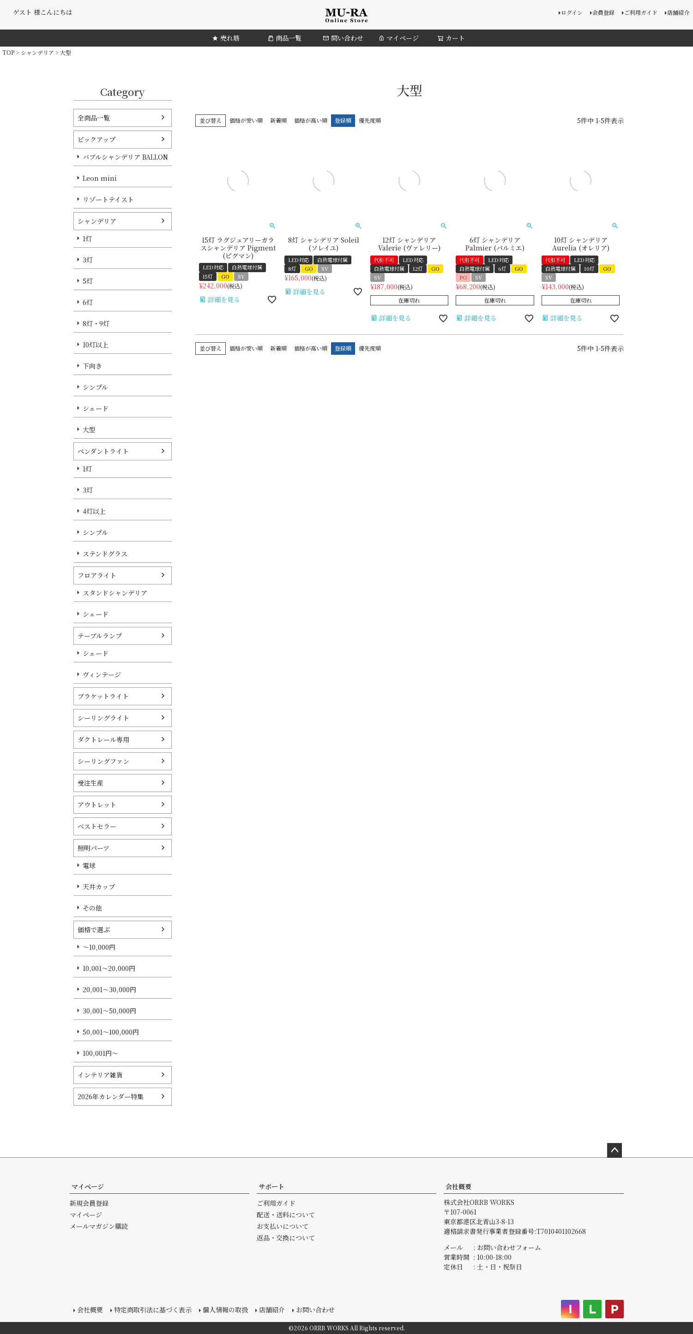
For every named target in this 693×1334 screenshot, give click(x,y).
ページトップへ (614, 1150)
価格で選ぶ (94, 929)
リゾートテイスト (108, 199)
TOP (8, 52)
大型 (89, 429)
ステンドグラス (105, 553)
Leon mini (100, 178)
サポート (271, 1186)
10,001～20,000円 (109, 968)
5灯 (88, 281)
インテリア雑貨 (100, 1074)
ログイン (572, 12)
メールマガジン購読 (99, 1226)
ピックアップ (96, 139)
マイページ (398, 37)
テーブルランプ (100, 635)
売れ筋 (226, 37)
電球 (89, 865)
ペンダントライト (103, 451)
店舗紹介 (678, 12)
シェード (95, 408)
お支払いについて (282, 1226)
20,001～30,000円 (109, 989)
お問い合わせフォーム (509, 1247)
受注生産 (90, 782)
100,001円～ (100, 1053)
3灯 (88, 259)
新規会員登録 (89, 1203)
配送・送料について (286, 1214)
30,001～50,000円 (109, 1010)
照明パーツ (93, 847)
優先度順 (370, 120)
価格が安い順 (246, 120)
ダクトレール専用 (103, 739)
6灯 (88, 302)
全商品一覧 (94, 117)
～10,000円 (99, 947)
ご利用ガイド (640, 12)
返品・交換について (286, 1237)
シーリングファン (103, 761)
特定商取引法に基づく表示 (153, 1309)
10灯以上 (95, 344)
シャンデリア (37, 52)
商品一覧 (284, 37)
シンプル (95, 387)
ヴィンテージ (102, 674)
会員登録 (603, 12)
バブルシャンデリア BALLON (125, 156)
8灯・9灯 (96, 323)
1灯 (87, 238)
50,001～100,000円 (111, 1031)
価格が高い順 (310, 120)
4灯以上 (94, 511)
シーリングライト (103, 717)
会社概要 (458, 1186)
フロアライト (97, 575)
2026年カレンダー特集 (111, 1096)
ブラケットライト (103, 696)
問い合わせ (343, 37)
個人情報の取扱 (225, 1309)
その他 (92, 907)
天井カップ (99, 886)
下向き (92, 365)
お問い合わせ (315, 1309)
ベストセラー (97, 826)
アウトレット (97, 804)
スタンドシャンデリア (115, 592)
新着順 (278, 120)
